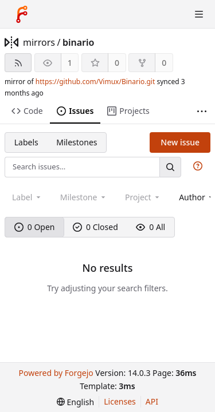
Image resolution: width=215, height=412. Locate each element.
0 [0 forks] (164, 62)
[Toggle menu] (199, 14)
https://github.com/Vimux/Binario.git (95, 81)
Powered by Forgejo (55, 372)
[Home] (22, 14)
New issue (180, 142)
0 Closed (95, 226)
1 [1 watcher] (70, 62)
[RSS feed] (18, 62)
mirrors (39, 42)
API (152, 401)
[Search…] (170, 167)
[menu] (75, 402)
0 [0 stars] (117, 62)
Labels (26, 142)
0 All (150, 226)
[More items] (201, 111)
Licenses (120, 401)
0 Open (34, 226)
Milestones (76, 142)
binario (78, 42)
